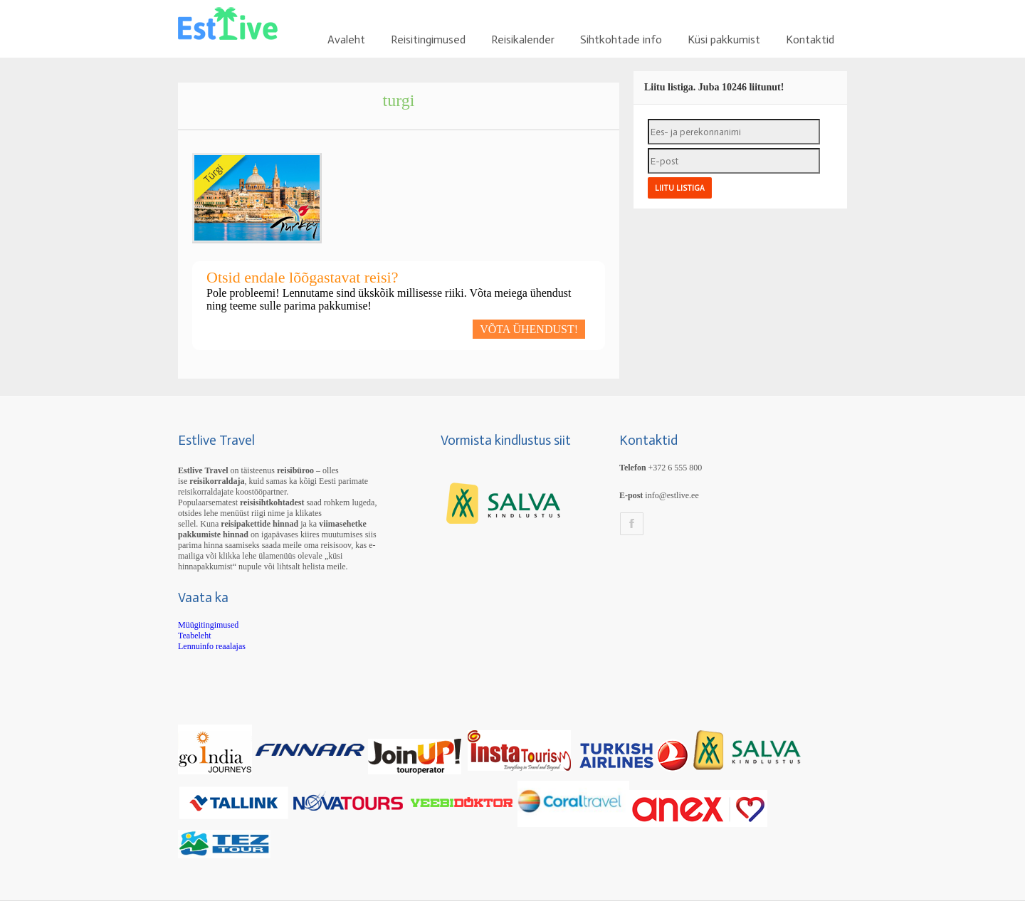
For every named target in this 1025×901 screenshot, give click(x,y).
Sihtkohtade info (621, 39)
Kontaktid (810, 39)
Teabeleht (194, 636)
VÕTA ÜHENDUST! (529, 329)
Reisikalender (522, 39)
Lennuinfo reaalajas (212, 646)
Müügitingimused (208, 625)
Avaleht (346, 39)
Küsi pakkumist (724, 39)
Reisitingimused (428, 39)
